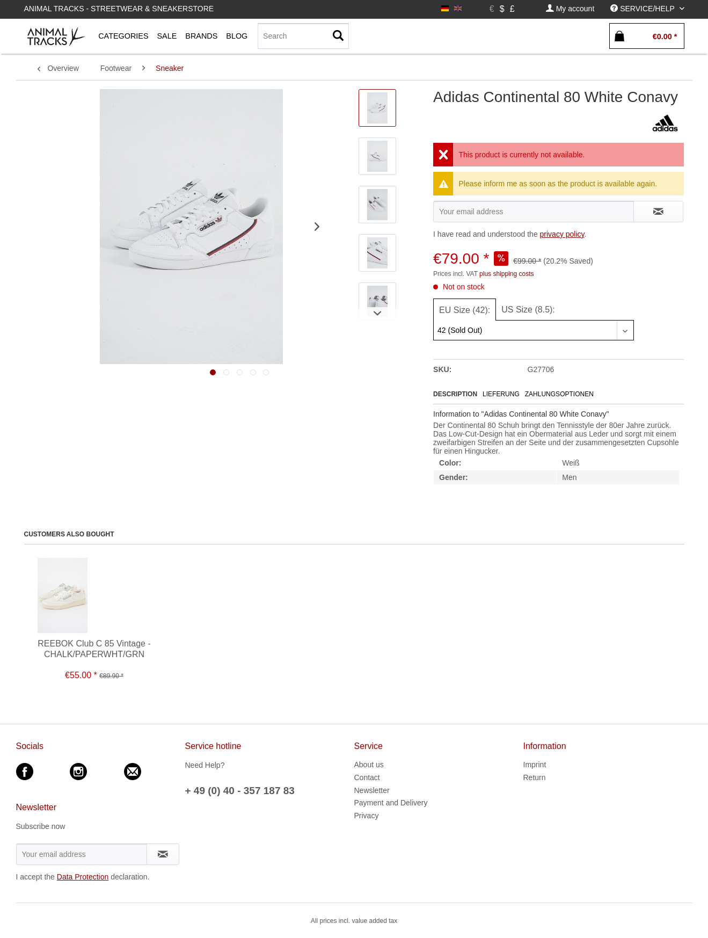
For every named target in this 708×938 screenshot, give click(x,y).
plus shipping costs (506, 274)
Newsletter (372, 790)
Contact (367, 777)
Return (534, 777)
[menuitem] (570, 9)
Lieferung (501, 394)
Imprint (534, 764)
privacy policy (562, 234)
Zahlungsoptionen (559, 394)
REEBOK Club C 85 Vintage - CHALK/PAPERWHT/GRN (94, 649)
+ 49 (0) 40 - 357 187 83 (240, 790)
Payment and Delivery (391, 802)
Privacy (366, 815)
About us (369, 764)
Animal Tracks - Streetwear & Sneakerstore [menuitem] (119, 8)
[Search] (303, 36)
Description (455, 394)
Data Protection (83, 876)
